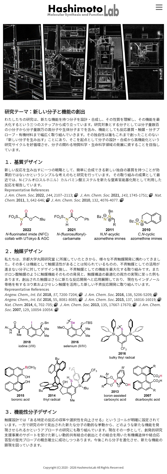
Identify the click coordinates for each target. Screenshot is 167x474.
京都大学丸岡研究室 (39, 259)
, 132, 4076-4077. (85, 200)
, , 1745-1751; (114, 195)
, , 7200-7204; (41, 294)
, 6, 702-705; (29, 304)
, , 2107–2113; (39, 195)
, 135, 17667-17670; (96, 304)
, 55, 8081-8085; (41, 299)
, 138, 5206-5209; (118, 294)
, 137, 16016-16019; (120, 299)
